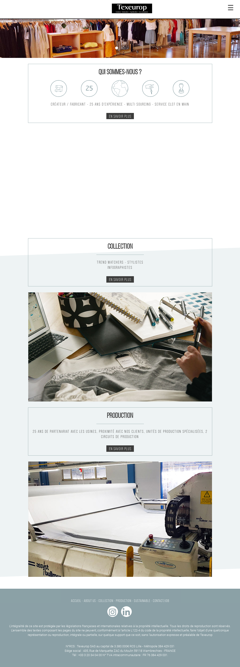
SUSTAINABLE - (143, 600)
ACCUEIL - (77, 600)
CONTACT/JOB (161, 600)
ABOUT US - (91, 600)
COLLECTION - (107, 600)
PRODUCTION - (124, 600)
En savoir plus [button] (120, 116)
